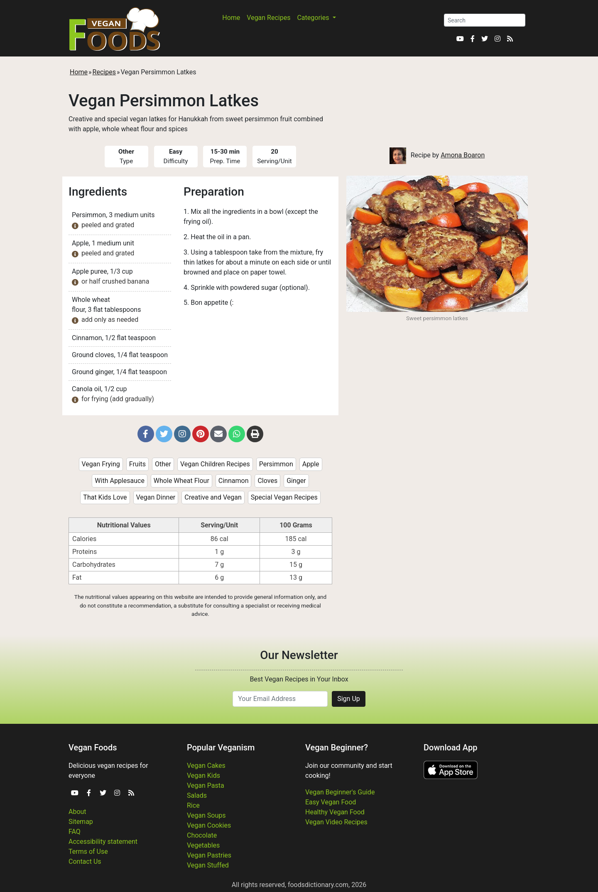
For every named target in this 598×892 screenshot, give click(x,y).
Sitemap (81, 822)
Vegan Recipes (268, 18)
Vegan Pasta (205, 785)
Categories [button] (314, 18)
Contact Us (85, 861)
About (77, 812)
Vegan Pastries (209, 855)
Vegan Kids (203, 775)
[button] (145, 434)
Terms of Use (88, 851)
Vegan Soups (206, 815)
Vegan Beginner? (336, 747)
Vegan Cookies (209, 825)
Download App (450, 747)
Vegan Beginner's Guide (340, 792)
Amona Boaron (463, 155)
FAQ (75, 832)
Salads (197, 795)
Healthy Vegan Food (335, 812)
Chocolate (202, 835)
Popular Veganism (221, 747)
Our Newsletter (299, 655)
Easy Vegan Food (330, 802)
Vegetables (203, 845)
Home (231, 18)
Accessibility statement (103, 841)
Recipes (104, 72)
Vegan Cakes (206, 765)
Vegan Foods (93, 747)
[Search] (484, 20)
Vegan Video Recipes (336, 822)
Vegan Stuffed (208, 865)
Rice (193, 805)
